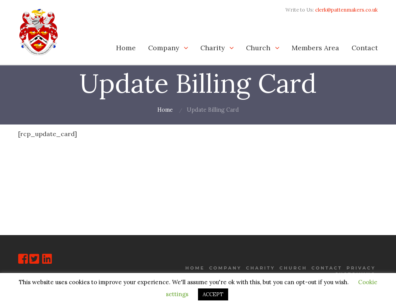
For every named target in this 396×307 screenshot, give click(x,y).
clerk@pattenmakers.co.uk (346, 10)
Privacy (361, 267)
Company (163, 47)
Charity (212, 47)
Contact (365, 47)
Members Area (315, 47)
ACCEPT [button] (213, 294)
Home (126, 47)
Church (258, 47)
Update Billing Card (213, 109)
